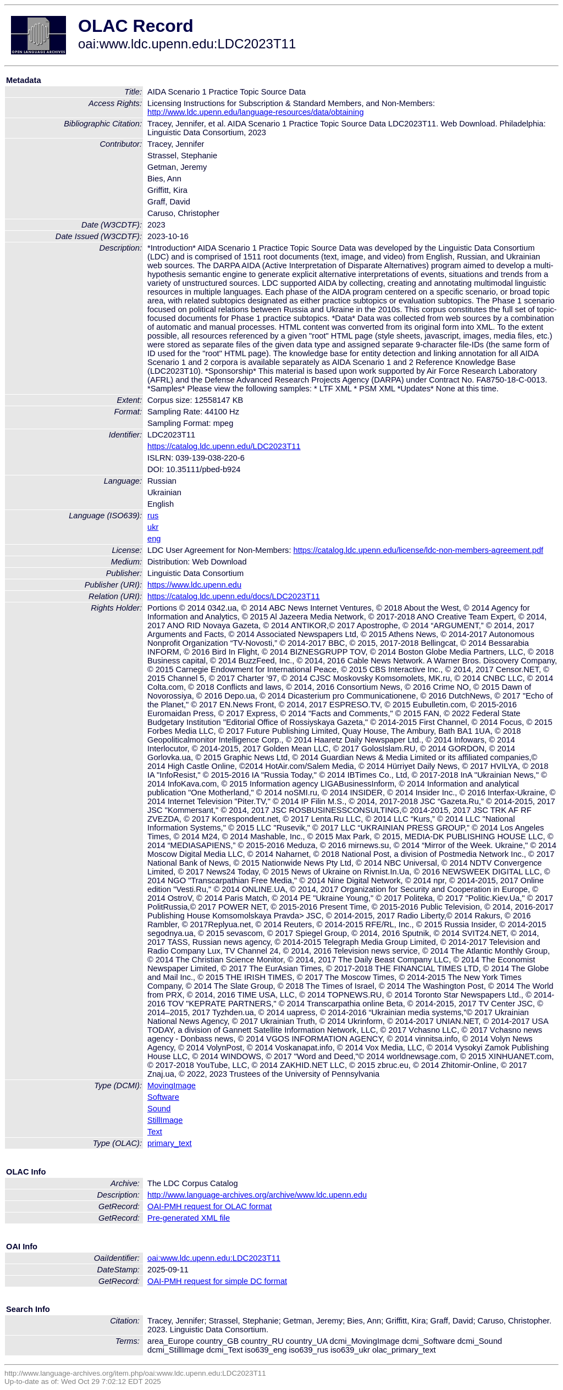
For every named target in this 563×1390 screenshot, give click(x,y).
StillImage (165, 1120)
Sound (158, 1108)
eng (154, 538)
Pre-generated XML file (188, 1218)
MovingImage (171, 1085)
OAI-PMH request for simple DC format (217, 1281)
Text (154, 1131)
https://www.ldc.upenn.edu (194, 584)
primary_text (169, 1143)
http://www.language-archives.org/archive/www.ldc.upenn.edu (257, 1194)
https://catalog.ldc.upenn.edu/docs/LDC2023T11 (233, 596)
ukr (152, 527)
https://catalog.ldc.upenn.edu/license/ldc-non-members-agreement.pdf (419, 550)
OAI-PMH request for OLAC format (209, 1206)
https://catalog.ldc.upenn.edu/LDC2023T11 (224, 446)
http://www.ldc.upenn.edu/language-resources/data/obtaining (255, 112)
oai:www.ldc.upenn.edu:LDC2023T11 (213, 1258)
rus (152, 515)
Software (163, 1097)
